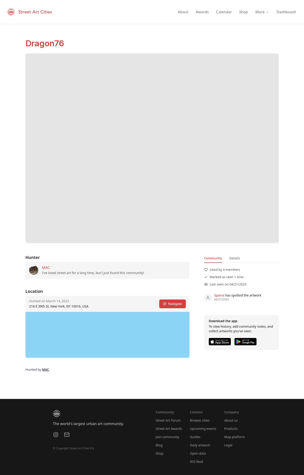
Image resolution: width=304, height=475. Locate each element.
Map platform (234, 437)
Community (213, 258)
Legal (228, 445)
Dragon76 (44, 43)
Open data (198, 453)
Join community (167, 437)
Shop (159, 453)
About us (231, 420)
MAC (46, 267)
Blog (159, 445)
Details (234, 258)
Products (230, 428)
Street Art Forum (168, 420)
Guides (195, 437)
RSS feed (196, 461)
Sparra (219, 295)
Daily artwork (200, 445)
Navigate (172, 304)
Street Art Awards (169, 428)
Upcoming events (203, 428)
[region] (107, 335)
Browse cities (200, 420)
